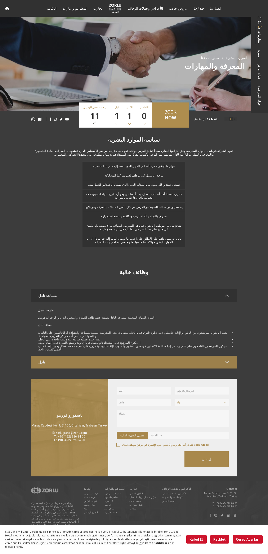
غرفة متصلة (90, 497)
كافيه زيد (108, 501)
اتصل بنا (215, 8)
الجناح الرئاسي (91, 512)
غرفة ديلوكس (90, 501)
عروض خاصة (178, 8)
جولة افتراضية (260, 96)
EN (260, 18)
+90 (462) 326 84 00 (226, 503)
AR (260, 27)
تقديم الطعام (168, 501)
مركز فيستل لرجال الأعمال (142, 497)
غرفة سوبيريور (91, 493)
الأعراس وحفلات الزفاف (145, 8)
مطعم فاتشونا (111, 497)
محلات (132, 508)
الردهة (107, 505)
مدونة (260, 54)
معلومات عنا (260, 35)
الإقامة (52, 8)
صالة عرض (260, 72)
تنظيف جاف (135, 501)
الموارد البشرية (236, 58)
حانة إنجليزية (110, 512)
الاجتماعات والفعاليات (172, 497)
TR (260, 22)
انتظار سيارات (136, 505)
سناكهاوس (109, 508)
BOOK (170, 115)
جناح (86, 508)
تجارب (97, 8)
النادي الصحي (136, 493)
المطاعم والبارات (74, 8)
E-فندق (199, 8)
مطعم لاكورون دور (113, 493)
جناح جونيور (89, 505)
